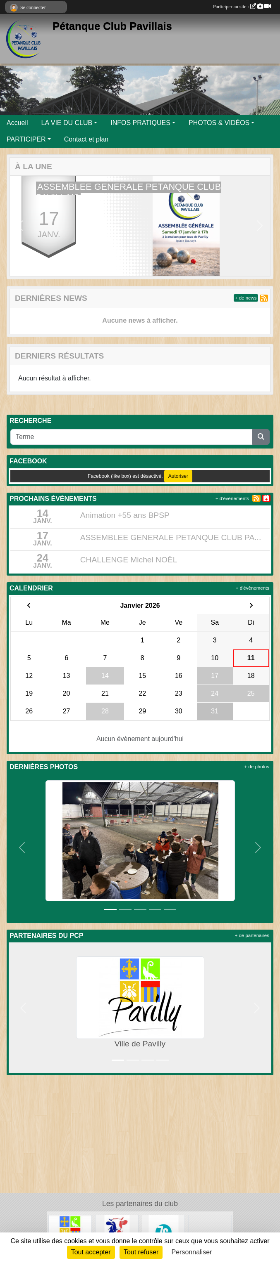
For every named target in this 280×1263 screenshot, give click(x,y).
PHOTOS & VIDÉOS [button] (219, 122)
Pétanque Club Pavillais (112, 26)
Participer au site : (242, 6)
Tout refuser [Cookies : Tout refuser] (141, 1252)
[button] (20, 226)
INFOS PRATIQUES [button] (140, 122)
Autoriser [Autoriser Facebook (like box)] (178, 476)
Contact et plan (86, 139)
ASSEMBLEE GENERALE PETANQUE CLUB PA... (170, 537)
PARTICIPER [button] (26, 139)
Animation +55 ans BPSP (125, 515)
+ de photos (256, 766)
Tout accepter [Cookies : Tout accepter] (91, 1252)
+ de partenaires (252, 935)
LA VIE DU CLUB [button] (67, 122)
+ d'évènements (232, 498)
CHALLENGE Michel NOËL (128, 559)
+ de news (246, 297)
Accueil (17, 122)
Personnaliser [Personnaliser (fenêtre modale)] (192, 1252)
